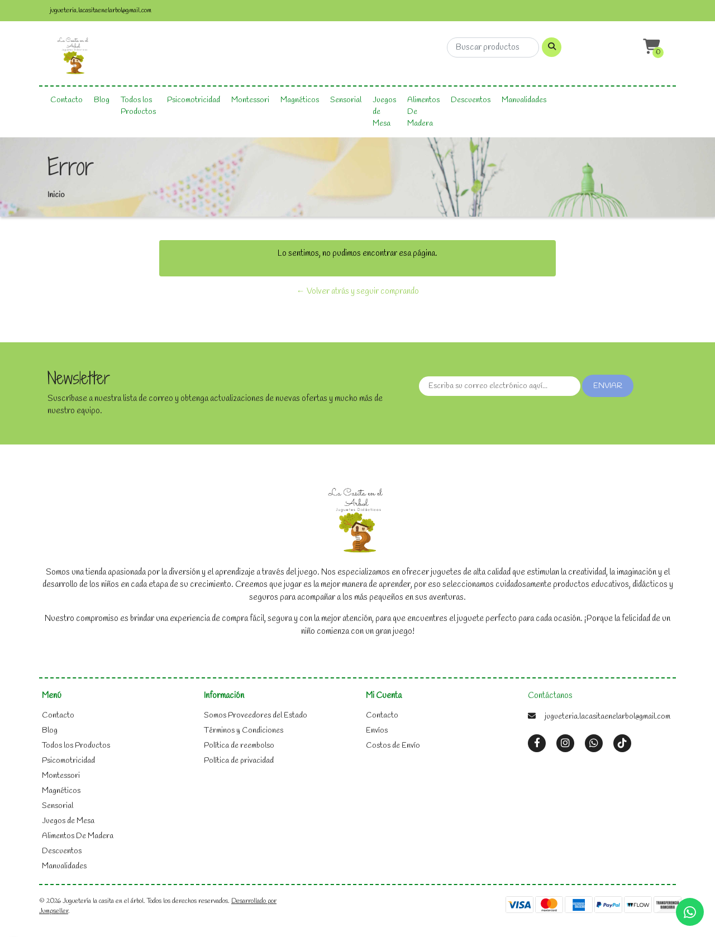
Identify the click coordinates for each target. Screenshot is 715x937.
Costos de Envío (393, 745)
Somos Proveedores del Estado (255, 715)
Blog (101, 100)
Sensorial (345, 100)
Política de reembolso (239, 745)
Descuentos (470, 100)
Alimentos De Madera (423, 112)
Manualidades (524, 100)
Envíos (377, 730)
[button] (650, 47)
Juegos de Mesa (384, 112)
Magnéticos (299, 100)
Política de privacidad (239, 761)
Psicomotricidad (193, 100)
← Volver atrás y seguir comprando (358, 291)
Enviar (607, 386)
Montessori (250, 100)
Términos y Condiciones (243, 730)
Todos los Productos (138, 106)
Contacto (66, 100)
